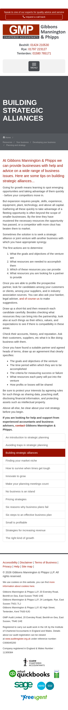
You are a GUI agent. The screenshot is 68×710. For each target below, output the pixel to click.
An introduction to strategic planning (27, 437)
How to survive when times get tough (28, 468)
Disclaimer (26, 562)
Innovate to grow (16, 476)
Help (16, 566)
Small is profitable (16, 522)
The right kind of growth (20, 537)
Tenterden (24, 53)
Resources (7, 142)
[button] (34, 15)
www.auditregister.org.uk (17, 638)
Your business (22, 142)
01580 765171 (41, 53)
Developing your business (44, 142)
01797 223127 (37, 49)
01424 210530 (39, 45)
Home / (8, 137)
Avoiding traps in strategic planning (27, 445)
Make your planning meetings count (27, 483)
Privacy (7, 566)
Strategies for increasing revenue (26, 530)
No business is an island (20, 491)
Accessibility (10, 562)
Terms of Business (46, 562)
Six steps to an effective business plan (29, 514)
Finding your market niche (21, 460)
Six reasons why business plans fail (27, 506)
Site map (27, 566)
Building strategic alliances (22, 452)
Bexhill (23, 45)
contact (20, 425)
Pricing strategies (16, 499)
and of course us (29, 298)
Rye (23, 49)
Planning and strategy (15, 145)
